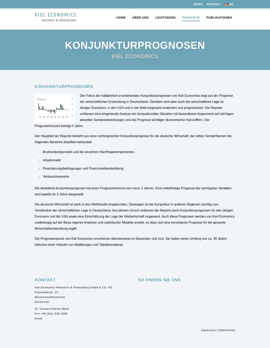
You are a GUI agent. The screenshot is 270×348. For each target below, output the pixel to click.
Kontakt (214, 4)
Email (38, 318)
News (198, 4)
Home (121, 17)
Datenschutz (227, 330)
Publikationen (219, 17)
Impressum (208, 330)
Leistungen (165, 17)
